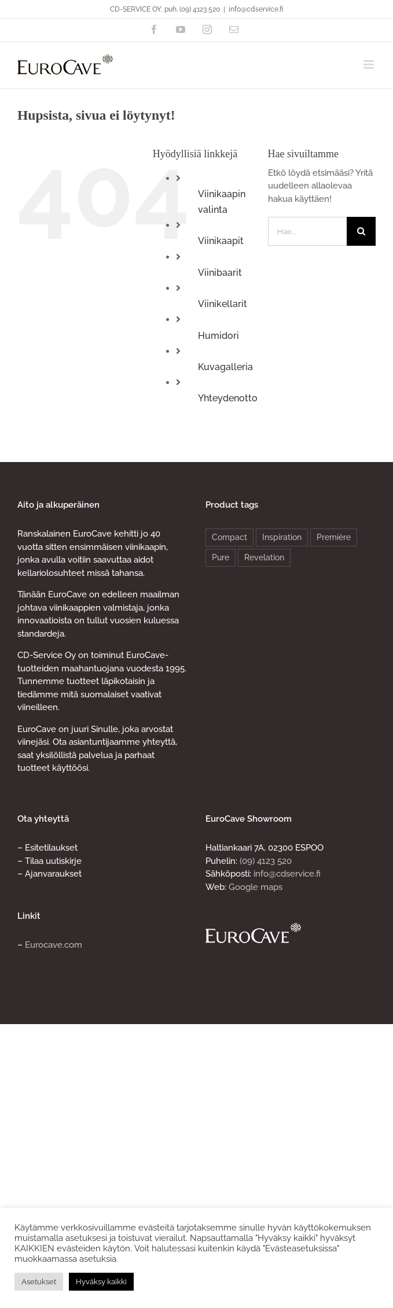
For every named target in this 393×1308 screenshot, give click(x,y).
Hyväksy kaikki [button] (101, 1281)
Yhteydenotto (228, 398)
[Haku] (361, 231)
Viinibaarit (220, 272)
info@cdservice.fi (256, 9)
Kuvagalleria (225, 366)
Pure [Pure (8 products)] (220, 557)
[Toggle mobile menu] (369, 64)
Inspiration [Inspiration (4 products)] (282, 537)
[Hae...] (307, 231)
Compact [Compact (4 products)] (229, 537)
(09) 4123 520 (266, 861)
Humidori (218, 335)
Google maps (255, 887)
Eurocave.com (53, 945)
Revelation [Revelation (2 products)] (264, 557)
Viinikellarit (222, 303)
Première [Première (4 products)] (334, 537)
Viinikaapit (221, 240)
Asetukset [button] (38, 1281)
